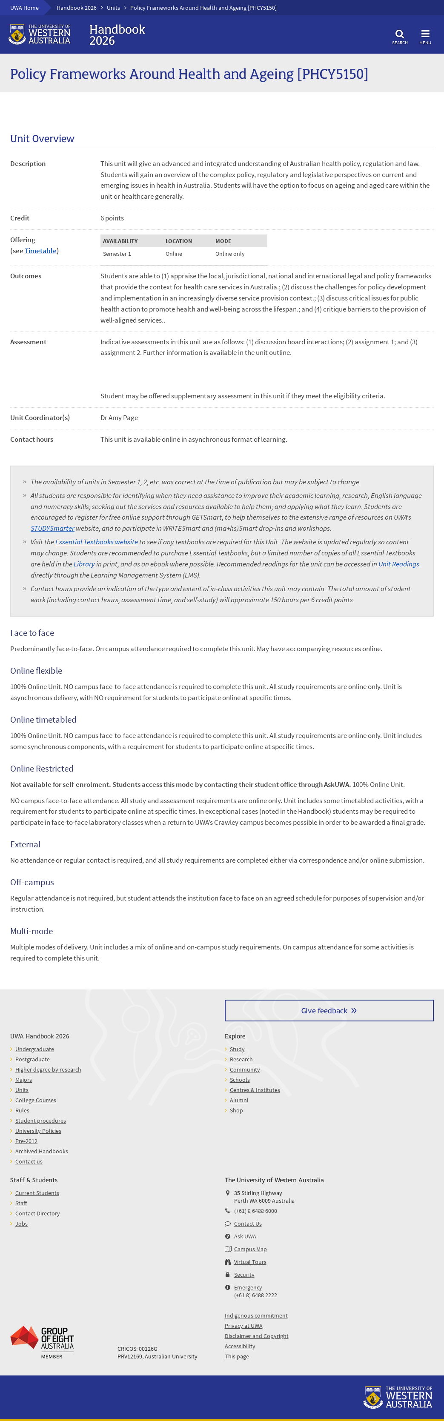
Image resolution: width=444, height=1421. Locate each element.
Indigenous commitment (256, 1315)
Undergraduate (34, 1049)
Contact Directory (37, 1213)
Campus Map (250, 1249)
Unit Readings (398, 564)
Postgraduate (32, 1059)
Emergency (248, 1287)
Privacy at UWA (244, 1326)
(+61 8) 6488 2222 (255, 1295)
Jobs (21, 1223)
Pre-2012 (26, 1141)
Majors (23, 1080)
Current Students (37, 1193)
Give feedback (324, 1010)
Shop (236, 1110)
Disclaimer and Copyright (257, 1336)
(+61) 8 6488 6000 (255, 1211)
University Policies (38, 1131)
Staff (21, 1203)
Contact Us (248, 1223)
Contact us (29, 1161)
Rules (22, 1110)
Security (244, 1274)
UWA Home (24, 7)
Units (113, 7)
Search (399, 36)
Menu (425, 36)
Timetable (41, 250)
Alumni (239, 1100)
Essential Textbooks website (96, 541)
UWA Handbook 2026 (39, 1036)
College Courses (35, 1100)
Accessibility (240, 1346)
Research (241, 1059)
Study (237, 1049)
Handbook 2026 (77, 7)
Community (245, 1069)
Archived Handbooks (41, 1151)
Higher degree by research (48, 1069)
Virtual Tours (250, 1262)
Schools (240, 1080)
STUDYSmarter (52, 528)
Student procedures (40, 1120)
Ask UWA (245, 1236)
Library (84, 564)
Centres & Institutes (255, 1090)
